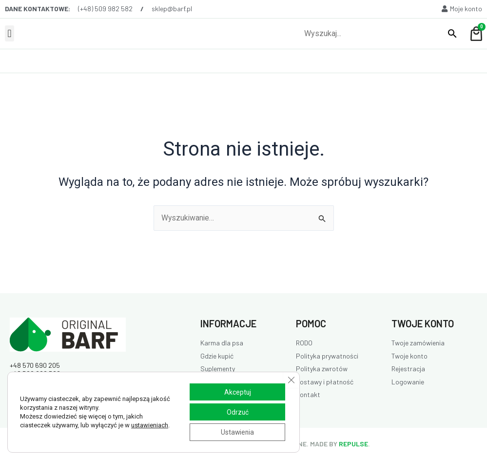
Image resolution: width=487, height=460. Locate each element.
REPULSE (353, 444)
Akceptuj (236, 391)
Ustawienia (236, 432)
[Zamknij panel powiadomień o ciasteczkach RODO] (291, 379)
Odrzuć (236, 412)
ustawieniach (149, 424)
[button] (9, 33)
